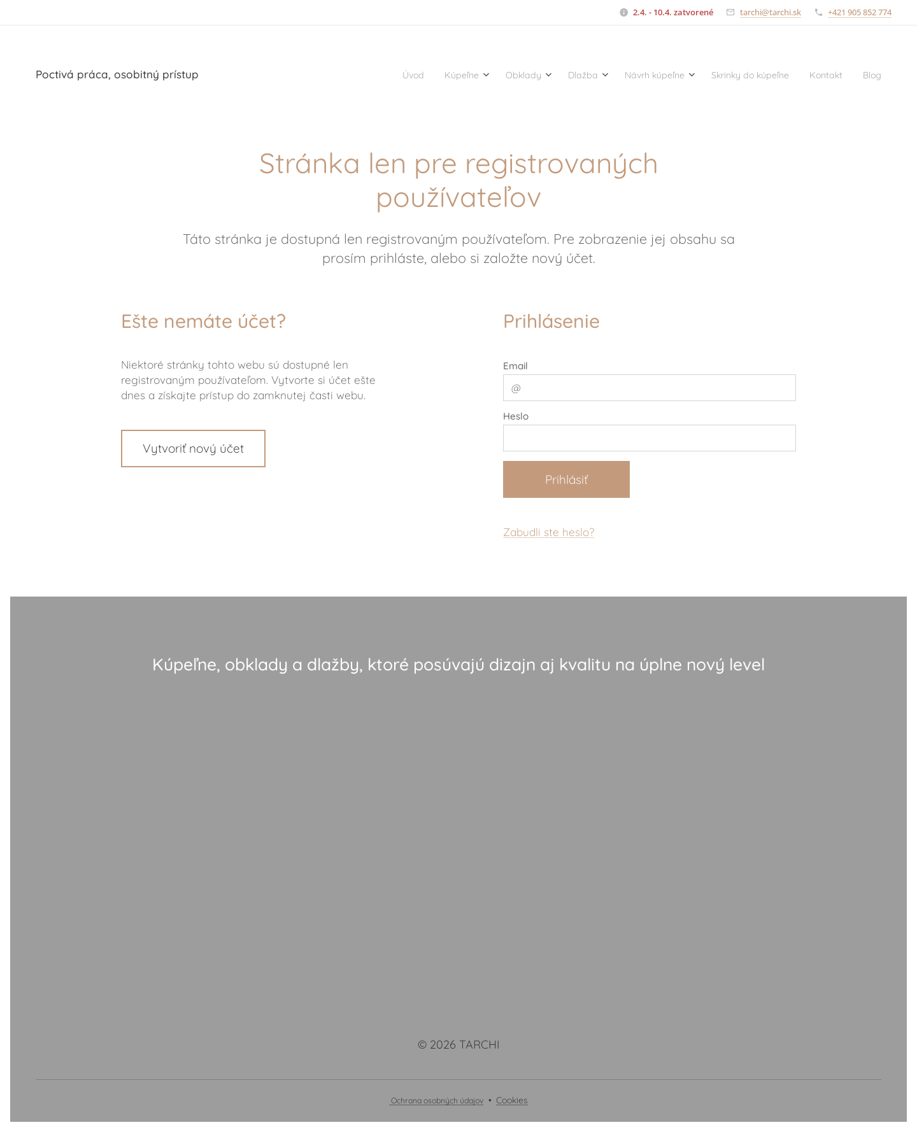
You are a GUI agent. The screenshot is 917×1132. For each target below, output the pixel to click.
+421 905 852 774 (860, 12)
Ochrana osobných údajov (436, 1100)
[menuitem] (353, 74)
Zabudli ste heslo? (548, 532)
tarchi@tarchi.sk (770, 12)
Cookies (512, 1100)
